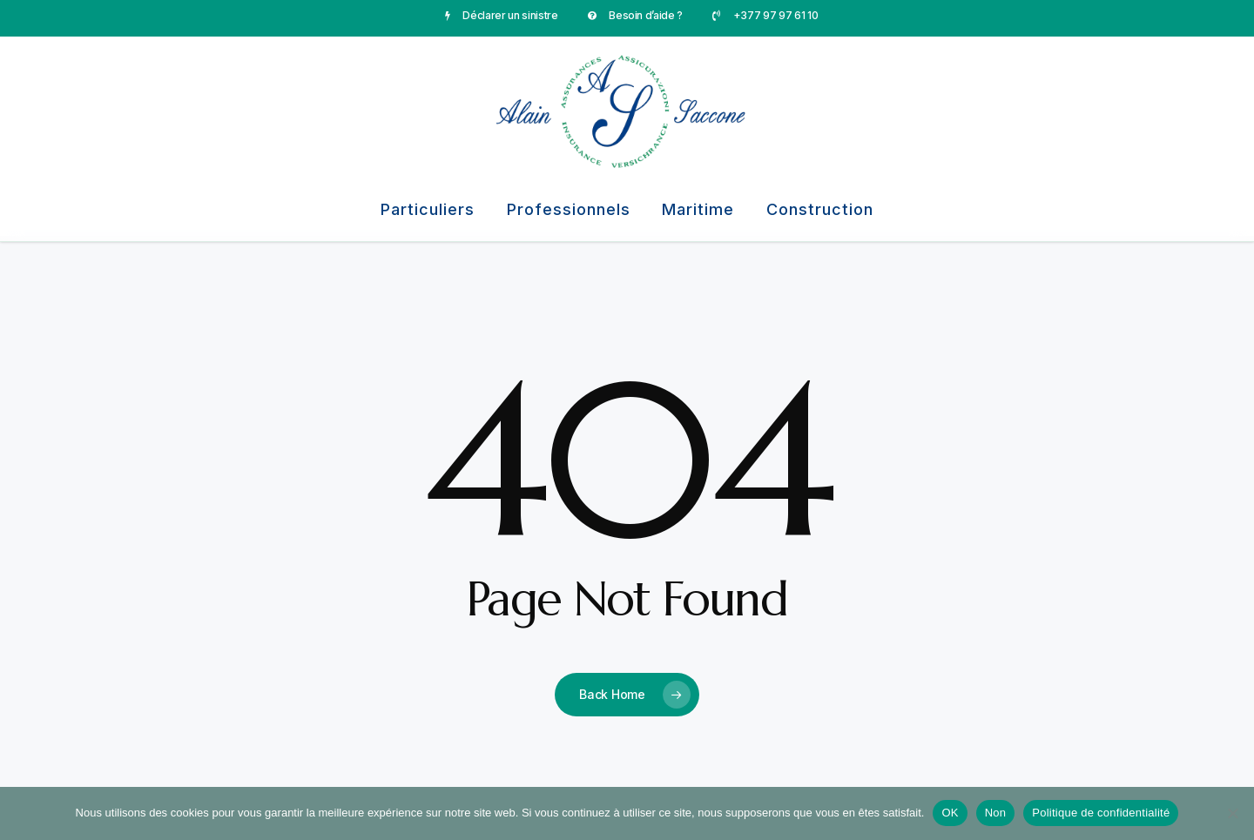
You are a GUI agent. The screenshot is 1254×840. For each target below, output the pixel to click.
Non (996, 812)
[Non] (1232, 813)
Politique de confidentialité (1101, 812)
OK (949, 812)
